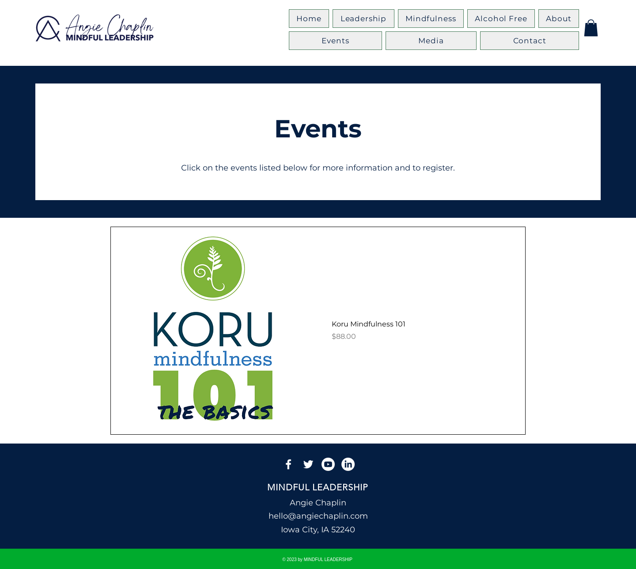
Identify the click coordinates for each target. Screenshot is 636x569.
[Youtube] (328, 464)
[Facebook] (288, 464)
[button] (591, 27)
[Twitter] (308, 464)
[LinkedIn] (348, 464)
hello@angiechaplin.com (318, 516)
